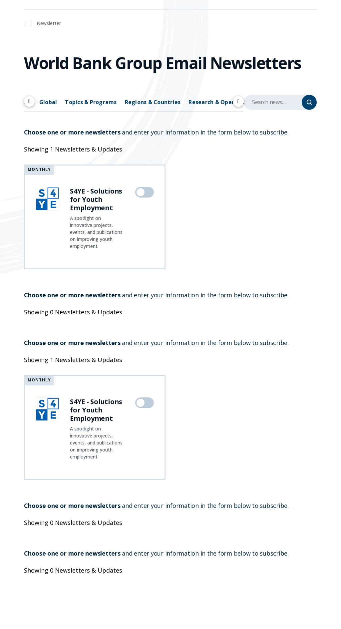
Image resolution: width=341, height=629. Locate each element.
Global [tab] (48, 102)
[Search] (309, 102)
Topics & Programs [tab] (91, 102)
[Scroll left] (29, 101)
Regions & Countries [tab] (153, 102)
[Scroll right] (238, 101)
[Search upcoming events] (280, 102)
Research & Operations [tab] (219, 102)
